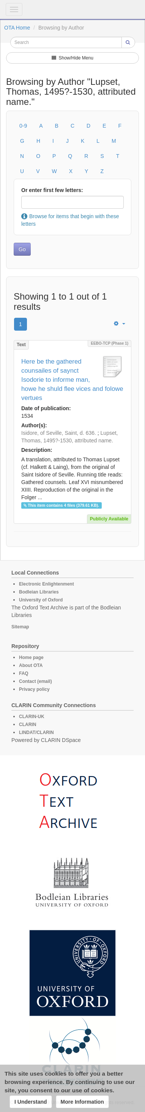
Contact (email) (35, 681)
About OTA (31, 665)
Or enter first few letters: (52, 190)
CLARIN (27, 724)
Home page (31, 657)
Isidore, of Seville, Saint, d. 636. (58, 433)
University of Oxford (41, 600)
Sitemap (20, 626)
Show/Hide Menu (72, 58)
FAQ (23, 673)
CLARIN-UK (31, 716)
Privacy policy (34, 689)
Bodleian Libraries (39, 592)
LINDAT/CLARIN (36, 732)
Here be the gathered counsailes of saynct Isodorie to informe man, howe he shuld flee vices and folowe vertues (72, 379)
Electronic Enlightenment (46, 584)
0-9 (23, 126)
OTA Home (17, 28)
